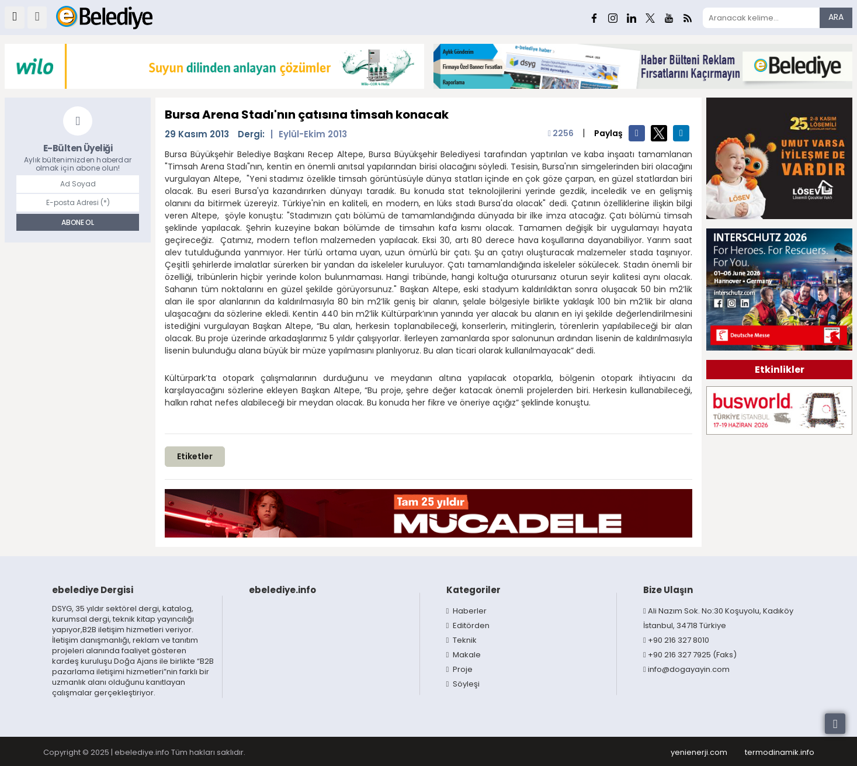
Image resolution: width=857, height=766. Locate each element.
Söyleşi (463, 683)
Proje (459, 669)
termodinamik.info (779, 752)
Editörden (468, 625)
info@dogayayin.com (686, 669)
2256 (561, 133)
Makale (463, 654)
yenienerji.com (699, 752)
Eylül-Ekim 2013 (313, 134)
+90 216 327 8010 (676, 640)
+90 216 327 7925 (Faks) (690, 654)
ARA (836, 17)
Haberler (466, 610)
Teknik (461, 640)
